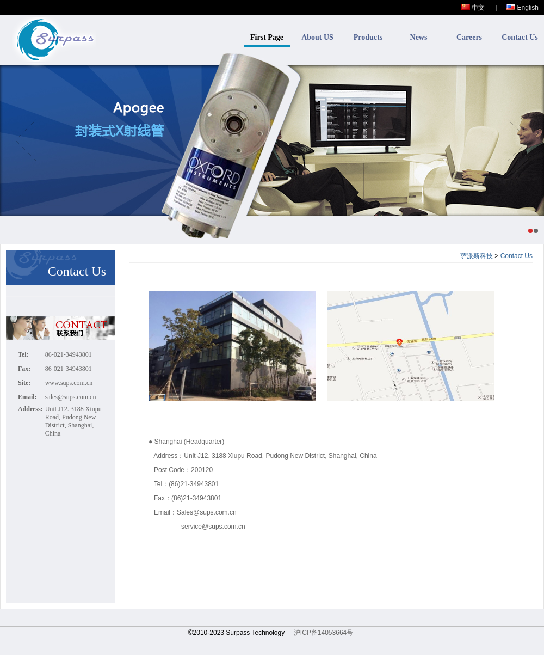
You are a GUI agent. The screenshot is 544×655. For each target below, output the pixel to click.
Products (368, 37)
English (522, 7)
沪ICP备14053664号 (323, 632)
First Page (266, 37)
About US (317, 37)
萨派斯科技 (476, 256)
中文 (473, 7)
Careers (469, 37)
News (419, 37)
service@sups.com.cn (213, 526)
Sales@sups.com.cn (207, 512)
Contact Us (520, 37)
